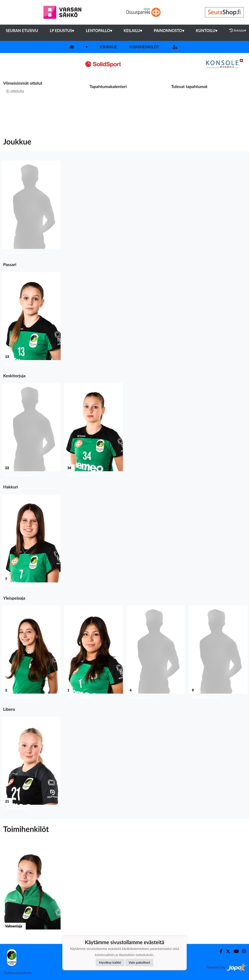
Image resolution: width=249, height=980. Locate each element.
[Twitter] (226, 951)
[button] (31, 208)
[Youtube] (234, 951)
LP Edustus (62, 30)
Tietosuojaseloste (17, 972)
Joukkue (108, 47)
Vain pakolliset (139, 962)
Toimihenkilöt (144, 47)
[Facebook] (219, 951)
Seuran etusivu (22, 30)
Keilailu (133, 30)
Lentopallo (99, 30)
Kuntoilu (206, 30)
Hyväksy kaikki (110, 962)
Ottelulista (13, 107)
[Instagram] (242, 951)
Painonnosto (169, 30)
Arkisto (237, 30)
